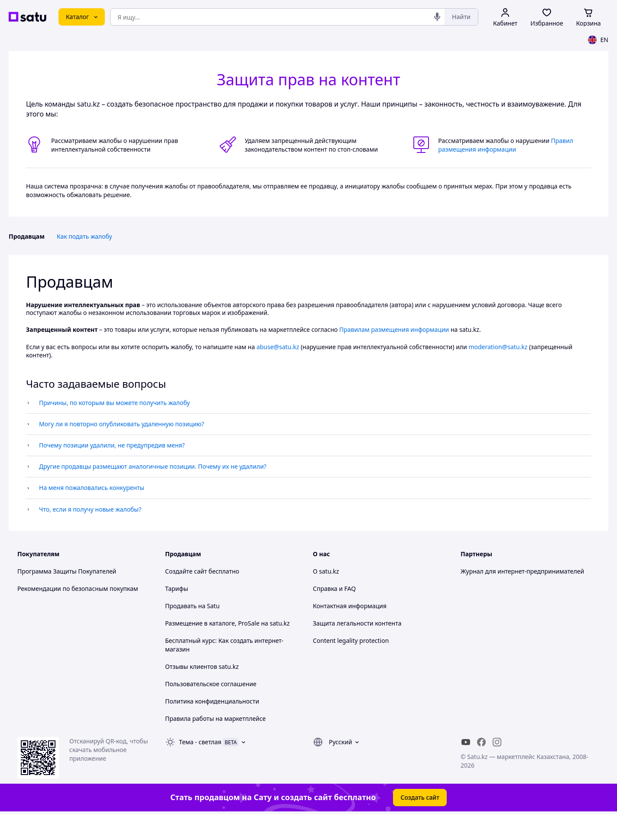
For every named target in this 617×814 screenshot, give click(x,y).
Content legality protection (351, 640)
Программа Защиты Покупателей (66, 571)
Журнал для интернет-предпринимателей (522, 571)
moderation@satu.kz (497, 347)
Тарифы (176, 588)
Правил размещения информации (505, 144)
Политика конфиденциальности (212, 701)
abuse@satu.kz (278, 347)
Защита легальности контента (357, 623)
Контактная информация (349, 606)
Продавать (181, 606)
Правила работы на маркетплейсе (215, 718)
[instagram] (497, 742)
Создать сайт (419, 797)
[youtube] (466, 742)
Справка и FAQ (334, 588)
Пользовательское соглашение (211, 684)
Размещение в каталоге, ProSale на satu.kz (227, 623)
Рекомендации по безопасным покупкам (77, 588)
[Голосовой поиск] (437, 17)
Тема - (200, 742)
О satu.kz (326, 571)
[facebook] (481, 742)
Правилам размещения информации (394, 329)
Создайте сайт (186, 571)
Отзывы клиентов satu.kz (202, 666)
